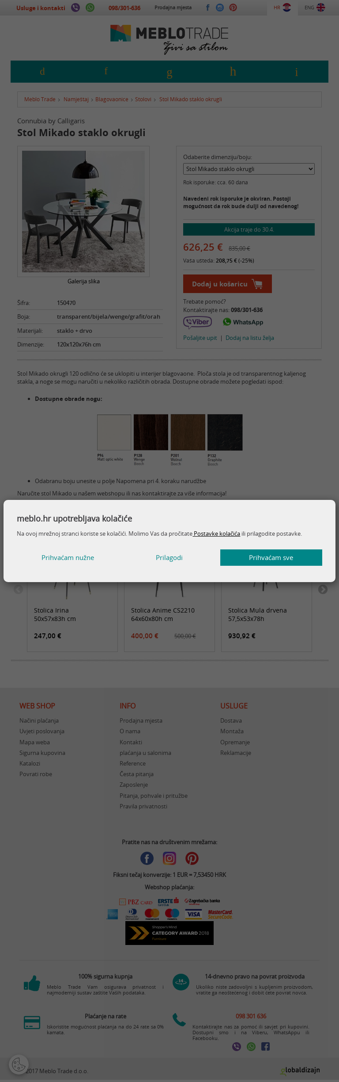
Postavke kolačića (216, 533)
